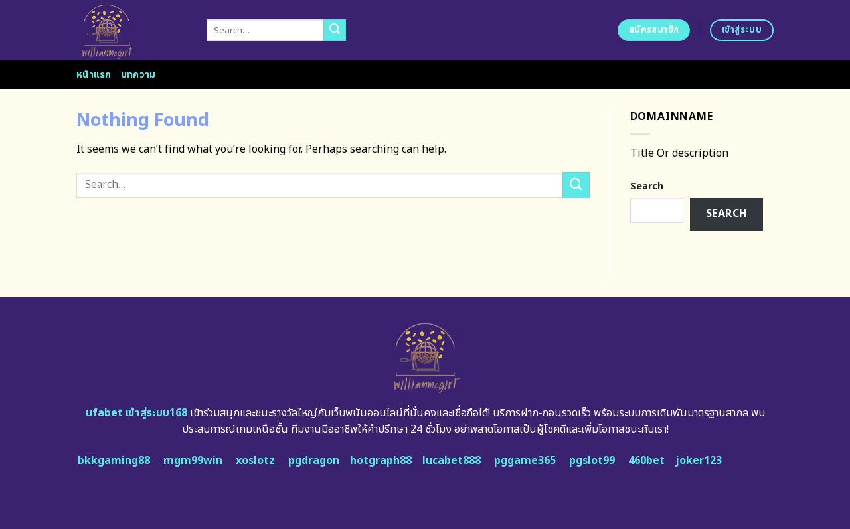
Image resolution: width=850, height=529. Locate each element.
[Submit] (334, 30)
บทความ (138, 75)
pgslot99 (592, 461)
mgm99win (192, 461)
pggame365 (525, 461)
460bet (646, 461)
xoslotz (255, 461)
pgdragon (313, 461)
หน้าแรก (94, 75)
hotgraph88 (381, 461)
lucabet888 (451, 461)
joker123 (698, 461)
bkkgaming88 (114, 461)
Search (646, 186)
